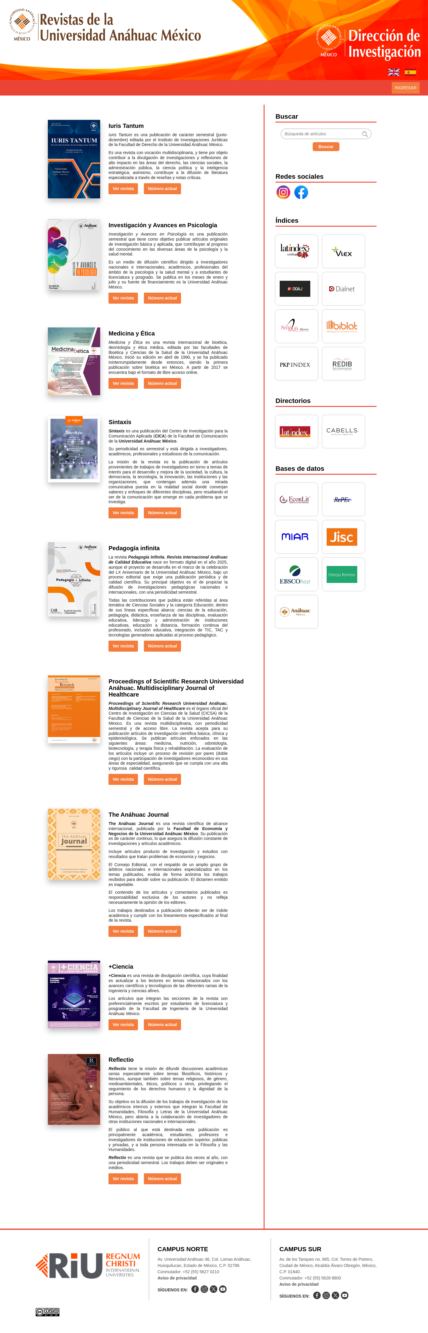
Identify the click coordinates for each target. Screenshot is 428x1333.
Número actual (162, 188)
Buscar (326, 146)
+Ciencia (120, 966)
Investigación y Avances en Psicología (162, 225)
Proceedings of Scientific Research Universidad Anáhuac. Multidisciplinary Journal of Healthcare (176, 688)
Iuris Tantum (126, 126)
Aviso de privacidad (177, 1278)
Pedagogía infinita (134, 548)
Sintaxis (119, 422)
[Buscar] (326, 133)
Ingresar (405, 87)
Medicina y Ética (131, 333)
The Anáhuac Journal (138, 814)
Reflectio (120, 1059)
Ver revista (123, 188)
